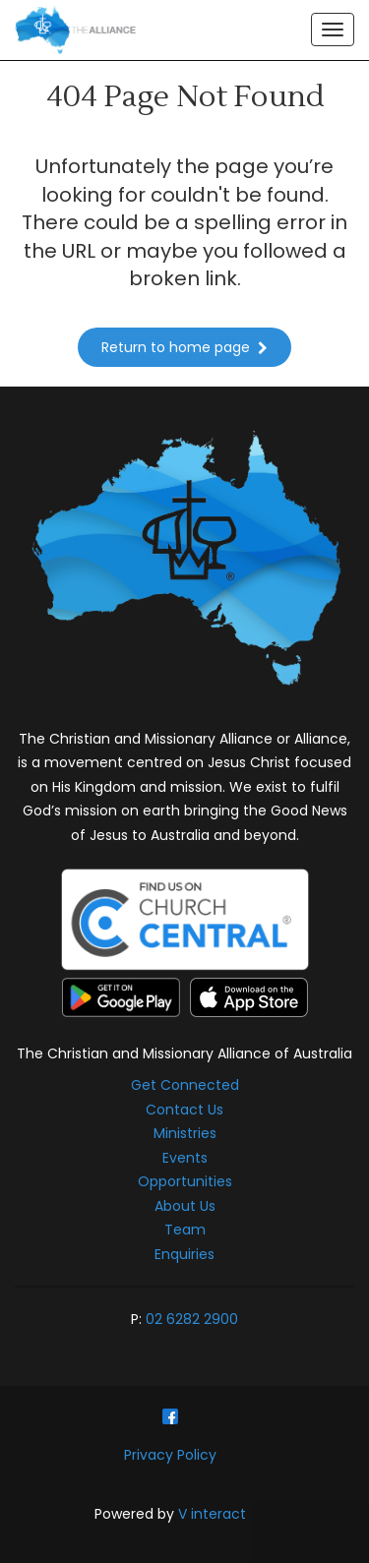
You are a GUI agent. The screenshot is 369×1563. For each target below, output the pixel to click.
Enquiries (184, 1254)
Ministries (185, 1133)
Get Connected (185, 1085)
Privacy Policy (170, 1455)
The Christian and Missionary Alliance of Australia (184, 1053)
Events (185, 1158)
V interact (212, 1514)
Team (185, 1229)
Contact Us (184, 1109)
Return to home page (184, 347)
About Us (184, 1206)
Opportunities (185, 1181)
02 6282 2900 (192, 1319)
